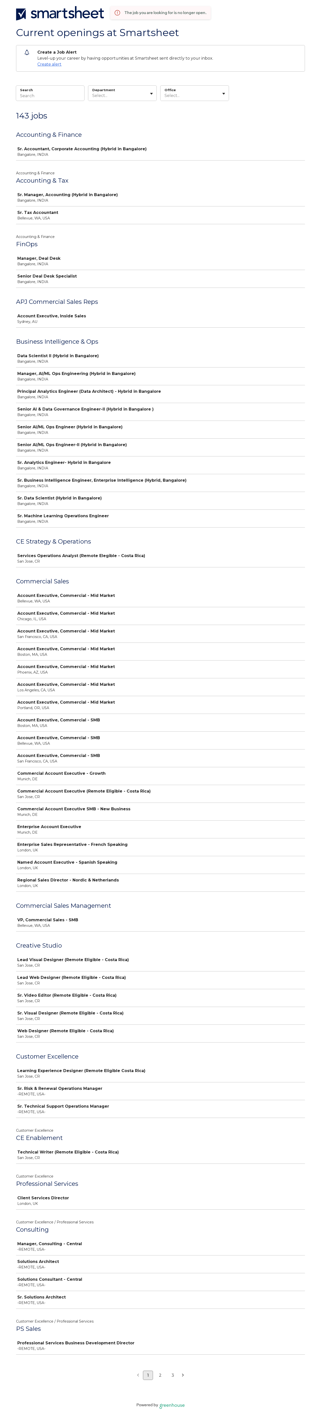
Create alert (49, 64)
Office (170, 90)
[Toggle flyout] (151, 94)
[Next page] (183, 1375)
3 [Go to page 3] (173, 1375)
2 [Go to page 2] (160, 1375)
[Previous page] (138, 1375)
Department (103, 90)
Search (26, 90)
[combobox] (92, 95)
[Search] (50, 96)
